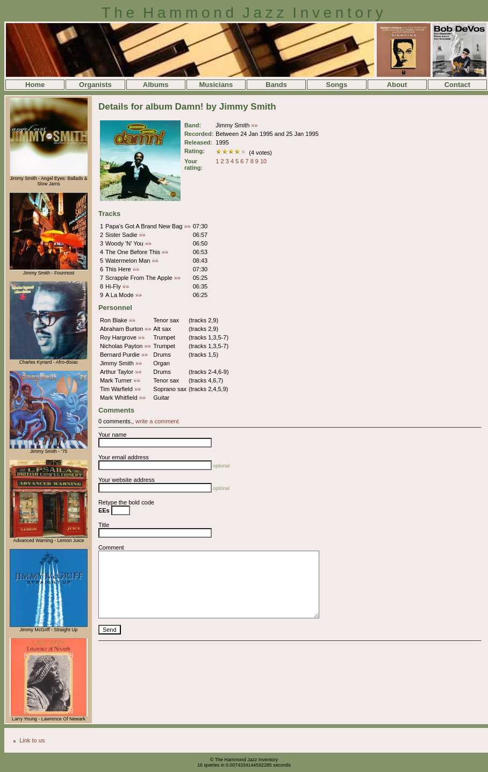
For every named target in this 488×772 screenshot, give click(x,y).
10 (263, 161)
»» (254, 125)
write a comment (157, 421)
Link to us (32, 740)
